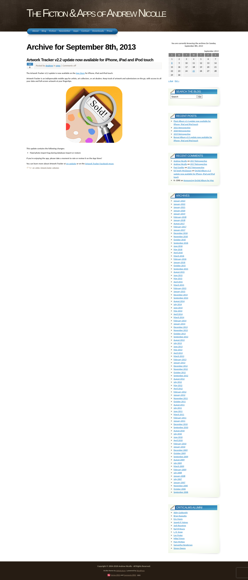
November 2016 (181, 236)
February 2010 (180, 443)
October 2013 (180, 333)
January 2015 (179, 291)
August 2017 (179, 223)
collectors (55, 168)
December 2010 (181, 424)
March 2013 (179, 356)
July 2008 (178, 472)
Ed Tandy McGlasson (183, 170)
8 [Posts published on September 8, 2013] (172, 63)
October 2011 (180, 401)
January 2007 (179, 482)
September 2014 (181, 298)
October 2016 (180, 239)
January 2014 (179, 324)
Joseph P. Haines (181, 522)
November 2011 (181, 398)
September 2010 (181, 427)
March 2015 (179, 285)
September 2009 (181, 456)
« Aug (170, 81)
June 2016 (178, 246)
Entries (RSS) (115, 575)
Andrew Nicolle (180, 161)
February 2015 (180, 288)
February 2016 (180, 259)
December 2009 (181, 450)
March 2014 (179, 317)
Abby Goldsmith (181, 512)
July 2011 (178, 408)
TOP (139, 575)
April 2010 (178, 440)
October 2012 (180, 372)
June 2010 (178, 437)
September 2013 (181, 336)
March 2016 (179, 256)
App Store (80, 73)
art (34, 168)
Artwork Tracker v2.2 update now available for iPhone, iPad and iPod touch (90, 60)
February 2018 (180, 217)
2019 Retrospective (182, 134)
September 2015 (181, 269)
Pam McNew (179, 541)
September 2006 (181, 492)
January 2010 (179, 447)
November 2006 (181, 485)
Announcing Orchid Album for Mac (199, 180)
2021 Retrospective (182, 127)
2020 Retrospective (182, 130)
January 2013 (179, 362)
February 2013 (180, 359)
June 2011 (178, 411)
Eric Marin (178, 519)
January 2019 (179, 213)
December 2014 (181, 294)
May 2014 (178, 311)
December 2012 (181, 366)
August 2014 (179, 301)
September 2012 (181, 375)
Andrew (49, 65)
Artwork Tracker (46, 168)
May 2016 (178, 249)
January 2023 (179, 201)
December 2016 (181, 233)
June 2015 (178, 275)
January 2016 (179, 262)
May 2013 (178, 349)
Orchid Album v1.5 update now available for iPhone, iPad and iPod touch (194, 173)
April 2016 (178, 252)
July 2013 (178, 343)
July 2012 (178, 382)
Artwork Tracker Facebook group (99, 163)
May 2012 (178, 385)
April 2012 (178, 388)
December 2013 (181, 327)
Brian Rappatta (180, 516)
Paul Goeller (179, 167)
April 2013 (178, 353)
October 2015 (180, 265)
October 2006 (180, 489)
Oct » (177, 81)
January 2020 (179, 210)
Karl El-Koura (179, 529)
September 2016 (181, 243)
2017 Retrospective (198, 161)
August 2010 (179, 430)
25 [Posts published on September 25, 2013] (194, 71)
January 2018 (179, 220)
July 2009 (178, 463)
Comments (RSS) (130, 575)
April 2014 (178, 314)
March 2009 (179, 466)
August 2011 (179, 405)
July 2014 (178, 304)
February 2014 (180, 320)
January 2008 (179, 476)
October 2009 (180, 453)
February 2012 (180, 392)
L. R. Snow (178, 532)
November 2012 (181, 369)
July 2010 (178, 434)
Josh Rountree (180, 525)
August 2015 (179, 272)
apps (58, 65)
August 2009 (179, 459)
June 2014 (178, 307)
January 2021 (179, 207)
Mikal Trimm (179, 538)
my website (71, 163)
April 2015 (178, 282)
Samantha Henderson (183, 545)
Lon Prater (178, 535)
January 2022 (179, 204)
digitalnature (121, 570)
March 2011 (179, 414)
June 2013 (178, 346)
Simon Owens (180, 548)
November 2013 (181, 330)
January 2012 (179, 395)
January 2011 (179, 421)
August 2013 (179, 340)
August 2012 (179, 379)
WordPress (141, 570)
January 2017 (179, 230)
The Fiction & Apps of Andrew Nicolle (96, 13)
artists (37, 168)
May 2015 (178, 278)
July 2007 (178, 479)
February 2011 (180, 417)
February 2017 (180, 226)
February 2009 (180, 469)
